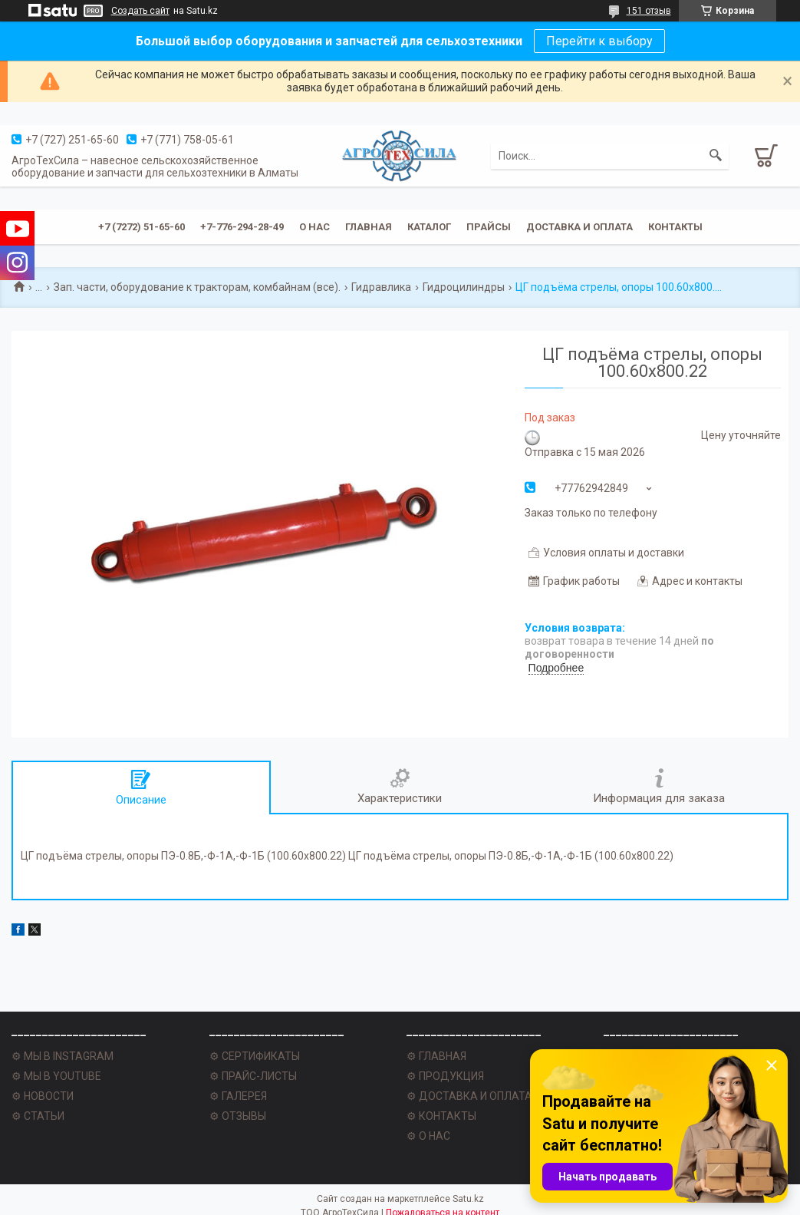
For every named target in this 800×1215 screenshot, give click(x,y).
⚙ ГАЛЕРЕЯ (238, 1096)
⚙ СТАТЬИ (38, 1116)
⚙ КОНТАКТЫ (441, 1116)
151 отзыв (649, 10)
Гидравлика (381, 287)
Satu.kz (468, 1199)
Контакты (675, 227)
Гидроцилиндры (464, 287)
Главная (368, 227)
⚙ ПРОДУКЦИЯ (445, 1076)
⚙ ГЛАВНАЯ (436, 1056)
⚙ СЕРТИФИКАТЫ (254, 1056)
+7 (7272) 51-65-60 (141, 227)
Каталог (429, 227)
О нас (314, 227)
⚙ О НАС (428, 1136)
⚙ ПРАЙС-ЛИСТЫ (253, 1076)
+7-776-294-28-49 (242, 227)
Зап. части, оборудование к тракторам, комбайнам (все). (197, 287)
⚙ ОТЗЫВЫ (237, 1116)
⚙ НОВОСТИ (43, 1096)
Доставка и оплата (579, 227)
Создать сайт (140, 10)
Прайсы (488, 227)
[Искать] (715, 156)
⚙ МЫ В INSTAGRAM (63, 1056)
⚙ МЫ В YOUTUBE (56, 1076)
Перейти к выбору (599, 41)
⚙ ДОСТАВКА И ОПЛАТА (469, 1096)
